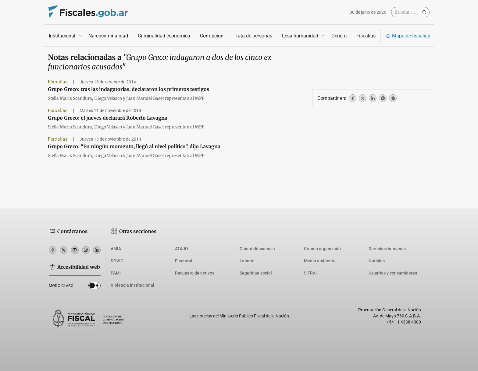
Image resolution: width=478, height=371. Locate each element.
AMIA (116, 248)
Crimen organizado (322, 248)
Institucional (62, 36)
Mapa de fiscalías (408, 36)
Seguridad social (256, 273)
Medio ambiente (320, 260)
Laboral (247, 260)
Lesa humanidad (300, 36)
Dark (94, 286)
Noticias (377, 260)
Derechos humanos (387, 248)
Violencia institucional (132, 285)
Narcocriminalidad (108, 36)
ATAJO (181, 248)
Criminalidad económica (164, 36)
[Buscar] (407, 12)
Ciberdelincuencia (257, 248)
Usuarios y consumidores (393, 273)
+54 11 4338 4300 (404, 322)
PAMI (116, 273)
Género (339, 36)
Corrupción (211, 36)
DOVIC (117, 260)
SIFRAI (310, 273)
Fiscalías (366, 36)
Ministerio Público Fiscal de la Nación (254, 315)
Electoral (183, 260)
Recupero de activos (194, 273)
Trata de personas (253, 36)
